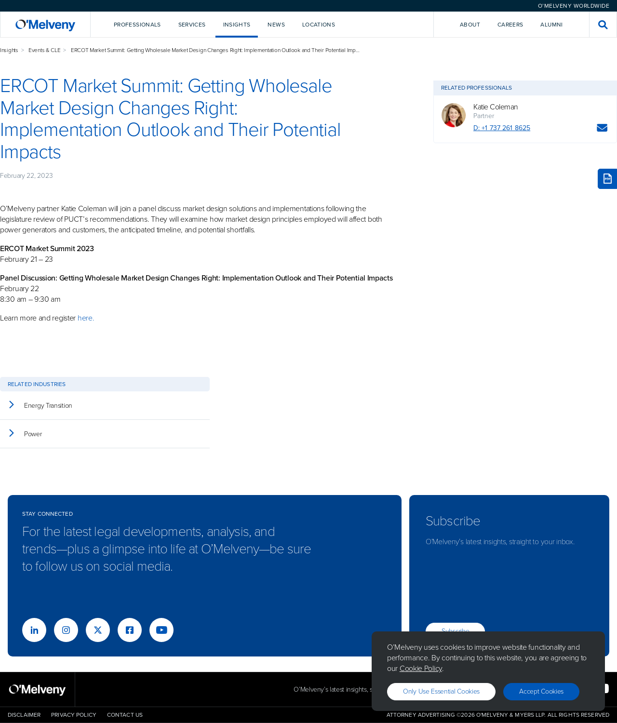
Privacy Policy (73, 714)
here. (86, 317)
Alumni (551, 24)
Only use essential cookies (441, 691)
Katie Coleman (495, 107)
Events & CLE (44, 50)
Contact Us (125, 714)
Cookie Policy (421, 668)
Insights (9, 50)
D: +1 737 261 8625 (501, 128)
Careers (510, 24)
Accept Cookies (541, 691)
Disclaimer (24, 714)
